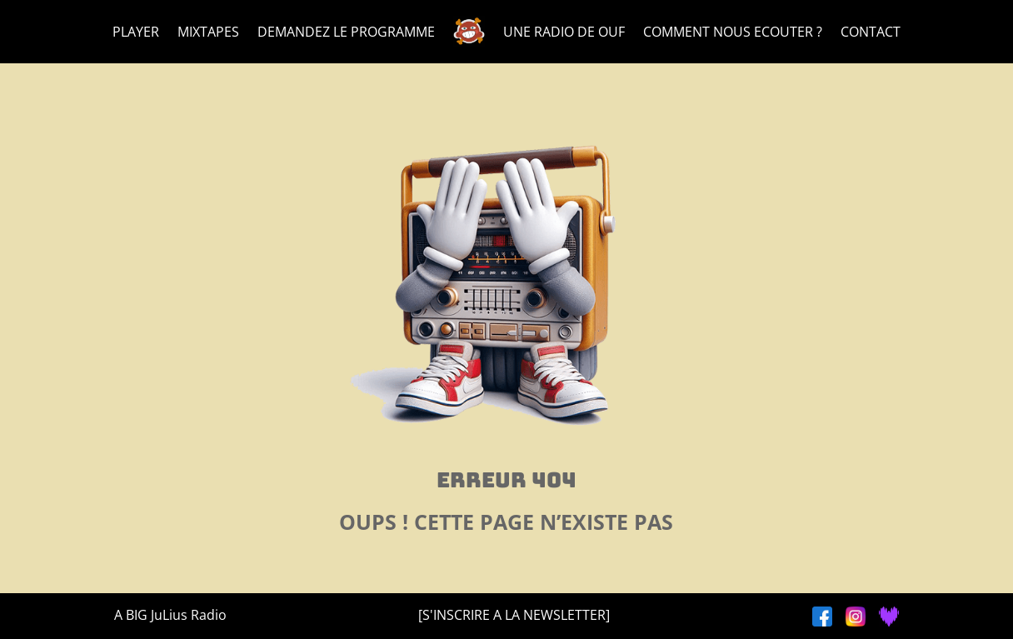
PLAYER (135, 31)
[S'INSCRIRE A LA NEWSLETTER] (514, 615)
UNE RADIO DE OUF (564, 31)
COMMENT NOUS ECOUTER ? (732, 31)
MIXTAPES (208, 31)
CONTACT (871, 31)
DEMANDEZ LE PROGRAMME (346, 31)
